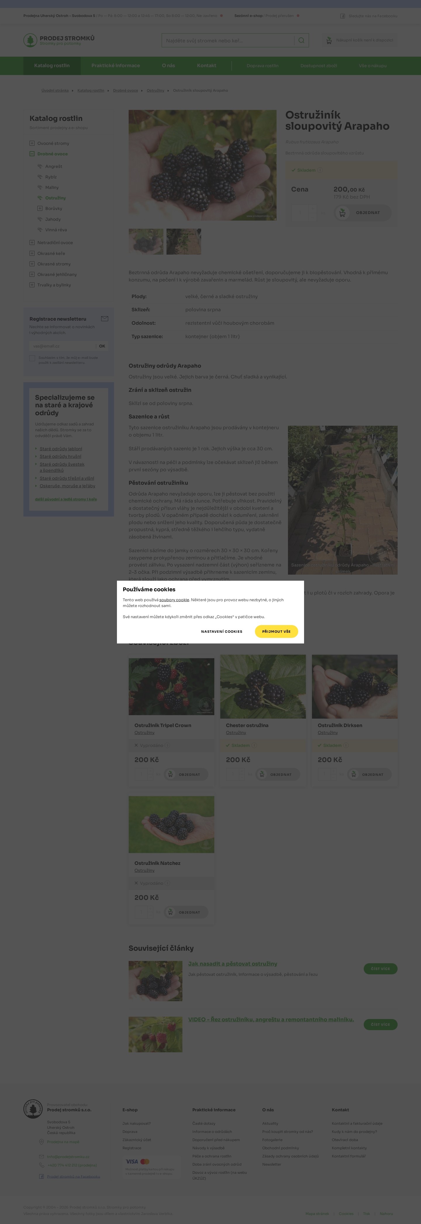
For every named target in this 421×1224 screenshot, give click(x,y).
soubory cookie (174, 599)
